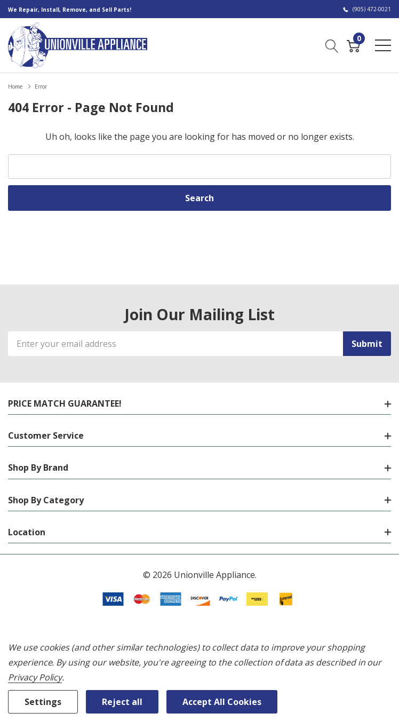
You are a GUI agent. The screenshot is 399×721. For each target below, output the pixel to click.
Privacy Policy (35, 677)
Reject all (122, 702)
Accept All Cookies (221, 702)
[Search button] (332, 44)
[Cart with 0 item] (353, 44)
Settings (43, 702)
